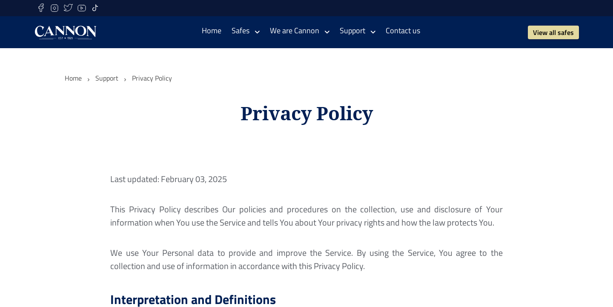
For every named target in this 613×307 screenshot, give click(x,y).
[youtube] (82, 8)
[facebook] (41, 8)
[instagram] (54, 8)
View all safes (553, 32)
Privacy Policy (152, 78)
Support (106, 78)
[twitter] (68, 8)
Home (73, 78)
